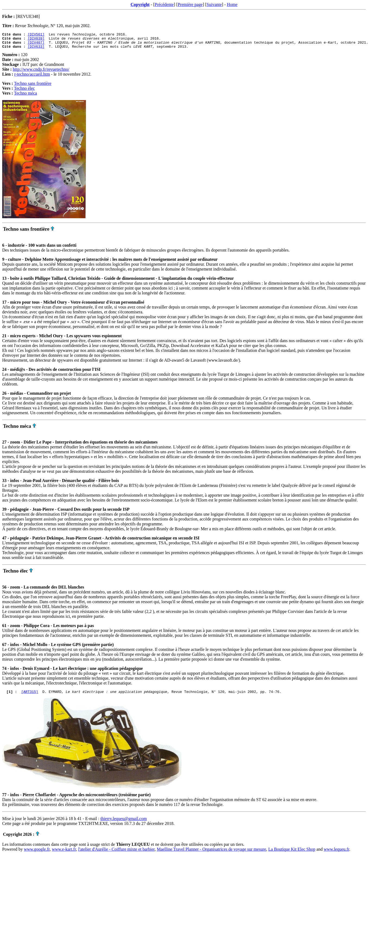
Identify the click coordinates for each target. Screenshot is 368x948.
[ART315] (29, 695)
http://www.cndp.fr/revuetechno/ (41, 72)
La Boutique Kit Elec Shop (291, 853)
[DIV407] (36, 44)
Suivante (214, 4)
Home (232, 4)
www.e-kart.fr (64, 853)
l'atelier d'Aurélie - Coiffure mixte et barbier (116, 853)
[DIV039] (36, 39)
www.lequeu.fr (336, 853)
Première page (190, 4)
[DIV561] (36, 35)
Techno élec (24, 91)
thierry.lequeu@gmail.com (123, 822)
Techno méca (25, 96)
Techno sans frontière (33, 86)
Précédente (164, 4)
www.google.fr (37, 853)
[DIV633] (36, 49)
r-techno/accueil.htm (32, 77)
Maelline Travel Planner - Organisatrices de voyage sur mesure (211, 853)
